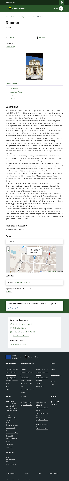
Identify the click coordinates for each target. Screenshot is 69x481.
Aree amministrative (12, 369)
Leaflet (43, 271)
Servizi (26, 473)
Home (7, 17)
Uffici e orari (9, 444)
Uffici (7, 389)
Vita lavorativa (40, 386)
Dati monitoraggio (11, 473)
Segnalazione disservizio (42, 421)
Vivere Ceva (15, 17)
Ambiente (23, 369)
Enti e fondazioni (11, 375)
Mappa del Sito (54, 473)
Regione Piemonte (10, 2)
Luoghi (23, 17)
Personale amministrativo (12, 382)
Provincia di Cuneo (26, 402)
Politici (7, 386)
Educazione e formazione (27, 384)
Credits (39, 473)
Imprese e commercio (42, 369)
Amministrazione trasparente (42, 414)
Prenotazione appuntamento (42, 425)
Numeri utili (9, 447)
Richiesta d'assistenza (42, 430)
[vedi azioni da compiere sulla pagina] (41, 37)
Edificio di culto (31, 17)
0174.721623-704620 (22, 282)
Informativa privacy (41, 402)
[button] (34, 257)
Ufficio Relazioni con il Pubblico (12, 440)
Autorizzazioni (25, 378)
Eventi (52, 384)
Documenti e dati (11, 372)
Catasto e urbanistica (27, 380)
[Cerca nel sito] (60, 8)
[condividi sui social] (10, 37)
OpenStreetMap (52, 271)
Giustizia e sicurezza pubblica (27, 390)
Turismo (38, 383)
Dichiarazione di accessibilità (42, 409)
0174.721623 (10, 415)
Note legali (39, 405)
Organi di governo (11, 378)
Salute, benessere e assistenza (42, 373)
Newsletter (54, 404)
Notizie (53, 369)
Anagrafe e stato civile (27, 373)
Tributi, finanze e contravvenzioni (42, 379)
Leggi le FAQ (39, 417)
